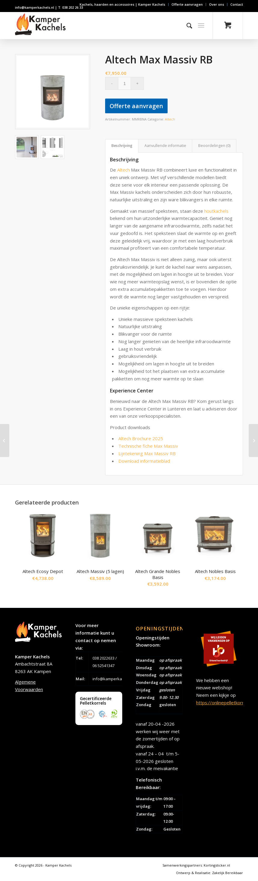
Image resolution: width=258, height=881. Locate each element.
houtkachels (216, 211)
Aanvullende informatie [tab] (165, 145)
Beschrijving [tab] (121, 145)
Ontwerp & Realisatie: (194, 872)
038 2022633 (103, 658)
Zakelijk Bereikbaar (227, 872)
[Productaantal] (124, 83)
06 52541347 (103, 665)
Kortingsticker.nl (217, 865)
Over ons (216, 4)
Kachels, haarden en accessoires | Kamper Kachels (122, 4)
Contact (236, 4)
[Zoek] (186, 25)
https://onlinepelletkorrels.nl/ (226, 703)
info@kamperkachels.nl (114, 678)
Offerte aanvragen (187, 4)
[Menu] (201, 25)
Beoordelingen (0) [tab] (214, 145)
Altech (170, 119)
